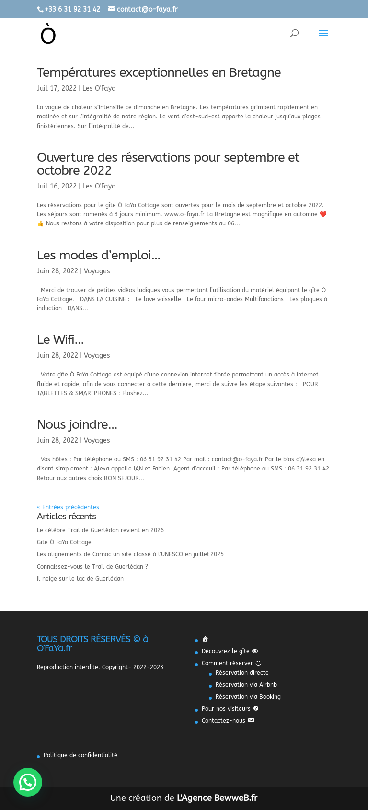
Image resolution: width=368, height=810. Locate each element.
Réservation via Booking (248, 696)
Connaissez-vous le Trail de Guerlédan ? (92, 566)
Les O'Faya (99, 88)
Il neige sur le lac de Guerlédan (80, 578)
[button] (27, 782)
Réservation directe (242, 672)
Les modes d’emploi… (99, 255)
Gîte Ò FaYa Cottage (64, 542)
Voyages (97, 271)
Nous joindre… (77, 424)
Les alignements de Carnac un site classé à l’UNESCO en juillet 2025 (130, 554)
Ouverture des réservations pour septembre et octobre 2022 (168, 164)
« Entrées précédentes (68, 507)
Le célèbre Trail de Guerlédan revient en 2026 (100, 530)
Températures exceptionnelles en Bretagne (159, 72)
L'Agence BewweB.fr (217, 798)
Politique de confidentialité (80, 755)
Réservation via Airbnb (246, 684)
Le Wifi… (60, 339)
